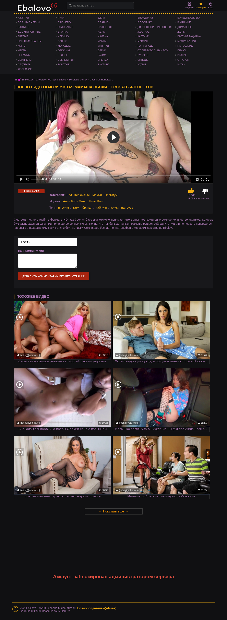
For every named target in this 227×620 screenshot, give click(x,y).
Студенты (24, 64)
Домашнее (184, 27)
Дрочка (63, 31)
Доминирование (29, 31)
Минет (22, 45)
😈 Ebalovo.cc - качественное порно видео (42, 79)
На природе (145, 45)
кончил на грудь (121, 207)
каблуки (101, 207)
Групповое (105, 27)
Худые (142, 64)
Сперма (103, 59)
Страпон (183, 59)
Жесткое (144, 31)
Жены (101, 31)
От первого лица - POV (153, 50)
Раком (102, 55)
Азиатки (23, 17)
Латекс (62, 41)
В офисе (23, 27)
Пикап (181, 50)
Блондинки (145, 17)
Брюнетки (65, 22)
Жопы (181, 31)
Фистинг (103, 64)
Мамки (102, 41)
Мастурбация (186, 41)
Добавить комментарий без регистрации (53, 276)
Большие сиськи (188, 17)
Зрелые (23, 36)
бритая (87, 207)
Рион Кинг (96, 201)
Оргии (102, 50)
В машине (184, 22)
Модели (190, 5)
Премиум (24, 55)
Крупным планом (29, 41)
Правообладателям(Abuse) (95, 608)
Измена (103, 36)
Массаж (143, 41)
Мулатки (103, 45)
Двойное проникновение (155, 27)
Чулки (181, 64)
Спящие (143, 59)
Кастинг (143, 36)
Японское (25, 69)
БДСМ (101, 17)
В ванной (104, 22)
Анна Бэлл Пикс (74, 201)
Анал (61, 17)
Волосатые (65, 27)
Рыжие (182, 55)
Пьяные (63, 55)
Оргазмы (64, 50)
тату (76, 207)
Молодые (64, 45)
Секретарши (66, 59)
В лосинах (145, 22)
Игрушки (63, 36)
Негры (22, 50)
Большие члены (29, 22)
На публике (185, 45)
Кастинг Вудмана (189, 36)
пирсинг (63, 207)
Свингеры (25, 59)
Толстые (64, 64)
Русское (143, 55)
